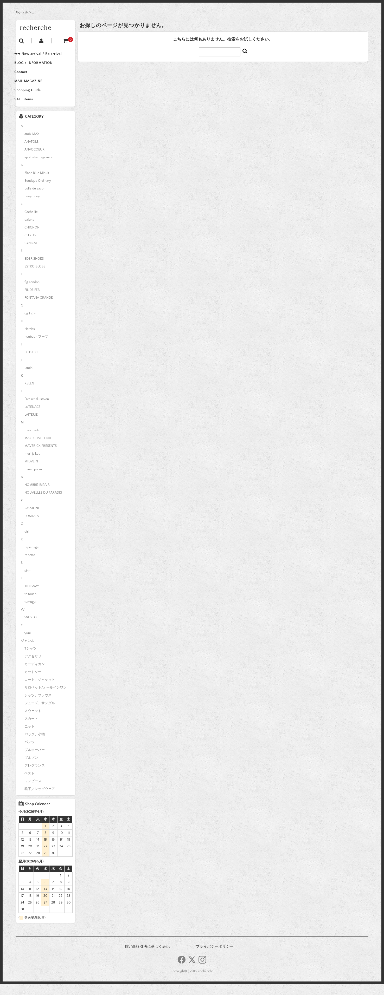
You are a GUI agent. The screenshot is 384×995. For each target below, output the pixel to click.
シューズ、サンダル (39, 714)
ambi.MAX (31, 145)
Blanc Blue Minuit (36, 184)
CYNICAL (30, 254)
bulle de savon (34, 199)
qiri (26, 542)
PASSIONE (32, 519)
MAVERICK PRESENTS (40, 457)
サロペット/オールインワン (45, 698)
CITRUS (30, 246)
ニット (29, 737)
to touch (30, 605)
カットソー (32, 683)
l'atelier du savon (36, 410)
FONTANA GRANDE (38, 308)
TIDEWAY (31, 597)
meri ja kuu (32, 464)
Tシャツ (30, 659)
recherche (36, 28)
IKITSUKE (31, 363)
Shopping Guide (34, 98)
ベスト (29, 784)
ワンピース (32, 792)
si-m (27, 581)
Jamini (28, 379)
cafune (29, 230)
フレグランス (34, 776)
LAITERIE (31, 425)
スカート (31, 729)
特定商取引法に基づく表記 (147, 957)
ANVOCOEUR (34, 160)
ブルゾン (31, 768)
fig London (32, 293)
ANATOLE (31, 152)
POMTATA (31, 527)
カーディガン (34, 675)
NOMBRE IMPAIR (37, 495)
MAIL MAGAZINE (35, 87)
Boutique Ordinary (37, 191)
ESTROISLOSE (34, 277)
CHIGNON (32, 238)
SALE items (30, 109)
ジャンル (27, 651)
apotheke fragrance (38, 168)
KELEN (29, 394)
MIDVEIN (31, 472)
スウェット (32, 722)
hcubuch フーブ (36, 347)
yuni (27, 644)
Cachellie (31, 223)
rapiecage (31, 558)
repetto (29, 566)
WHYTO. (30, 628)
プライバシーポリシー (215, 957)
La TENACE (32, 418)
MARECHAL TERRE (38, 449)
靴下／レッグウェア (39, 800)
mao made (32, 441)
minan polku (33, 480)
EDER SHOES (34, 269)
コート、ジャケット (39, 690)
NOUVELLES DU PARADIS (43, 503)
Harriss (29, 340)
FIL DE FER (32, 301)
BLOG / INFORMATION (40, 65)
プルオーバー (34, 761)
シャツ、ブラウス (38, 706)
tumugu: (30, 612)
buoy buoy (32, 207)
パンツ (29, 753)
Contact (27, 76)
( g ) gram (31, 324)
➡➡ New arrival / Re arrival (44, 54)
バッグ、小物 (34, 745)
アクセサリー (34, 667)
